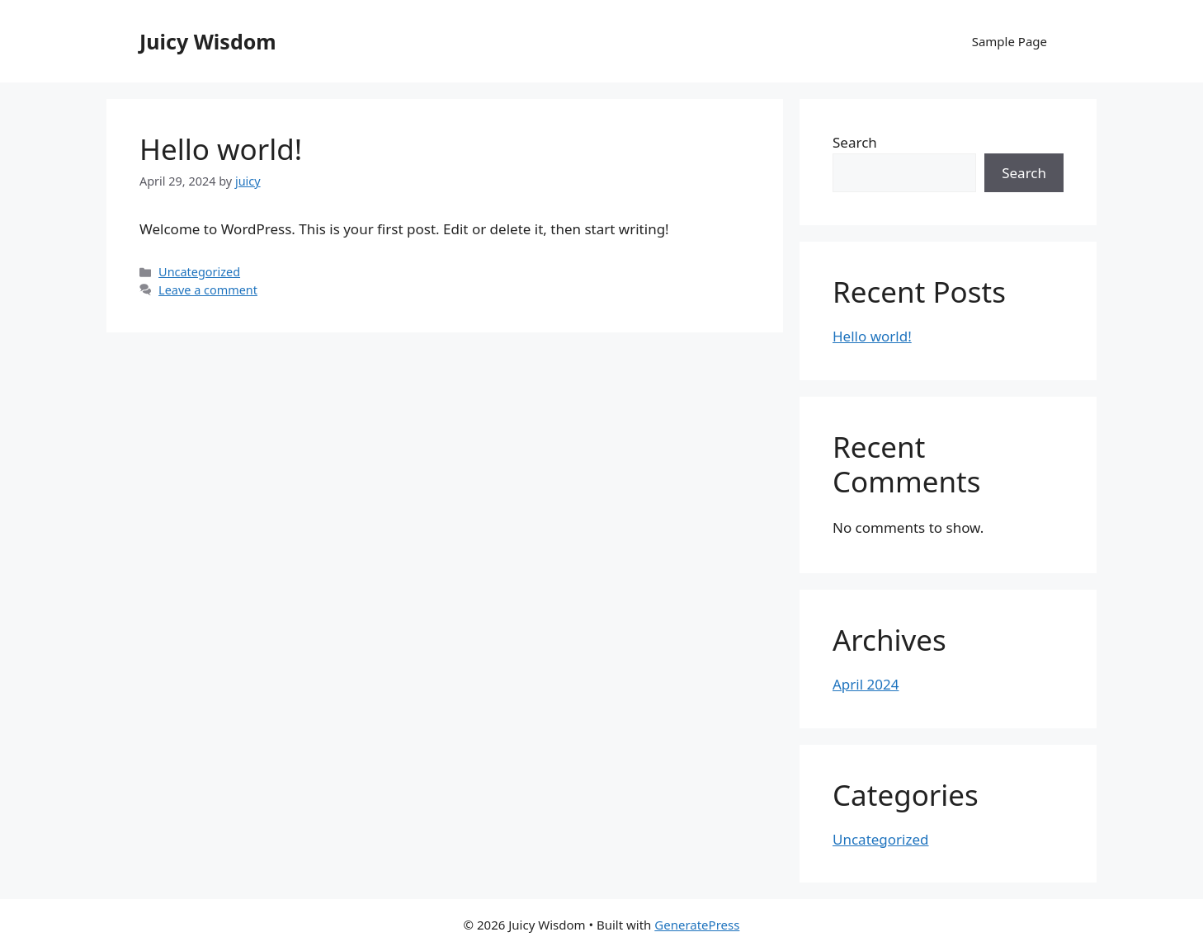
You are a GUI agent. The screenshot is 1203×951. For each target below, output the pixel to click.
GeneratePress (696, 924)
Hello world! (220, 148)
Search (855, 142)
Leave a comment (207, 290)
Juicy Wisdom (207, 41)
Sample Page (1009, 41)
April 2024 (866, 684)
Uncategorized (199, 272)
